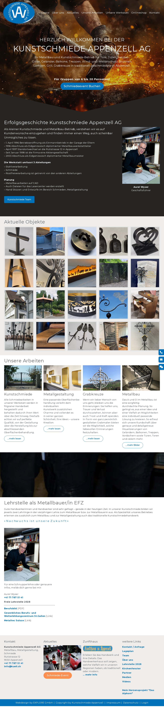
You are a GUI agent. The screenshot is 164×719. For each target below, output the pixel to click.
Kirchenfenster (131, 681)
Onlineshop (139, 11)
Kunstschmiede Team (19, 208)
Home (45, 11)
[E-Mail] (161, 359)
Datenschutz (131, 715)
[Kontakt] (161, 367)
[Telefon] (161, 352)
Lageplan (128, 664)
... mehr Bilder (133, 456)
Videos (126, 694)
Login (145, 715)
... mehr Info (90, 687)
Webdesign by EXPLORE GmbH (34, 715)
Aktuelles (73, 11)
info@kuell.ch (12, 679)
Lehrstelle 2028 (131, 677)
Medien (126, 690)
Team (125, 668)
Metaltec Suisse (14, 633)
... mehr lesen (14, 450)
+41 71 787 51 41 (13, 610)
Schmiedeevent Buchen (82, 93)
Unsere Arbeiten (92, 11)
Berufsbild (10, 621)
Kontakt (46, 15)
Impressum (113, 715)
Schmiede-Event (58, 688)
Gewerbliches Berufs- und (20, 625)
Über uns (58, 11)
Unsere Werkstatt (117, 11)
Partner (127, 685)
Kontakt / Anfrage (133, 659)
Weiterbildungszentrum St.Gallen (24, 629)
